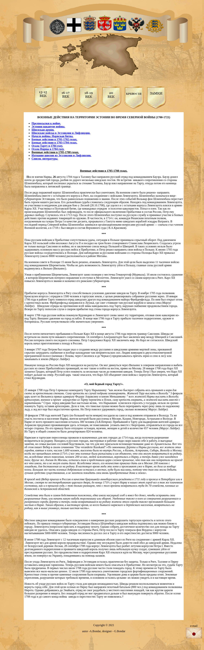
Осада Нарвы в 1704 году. (48, 149)
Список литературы (44, 158)
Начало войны (41, 136)
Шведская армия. (43, 129)
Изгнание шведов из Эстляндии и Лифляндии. (61, 155)
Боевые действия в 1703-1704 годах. (54, 142)
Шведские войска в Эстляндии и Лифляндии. (61, 132)
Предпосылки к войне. (46, 123)
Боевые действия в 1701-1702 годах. (54, 139)
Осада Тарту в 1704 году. (47, 145)
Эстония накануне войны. (48, 126)
